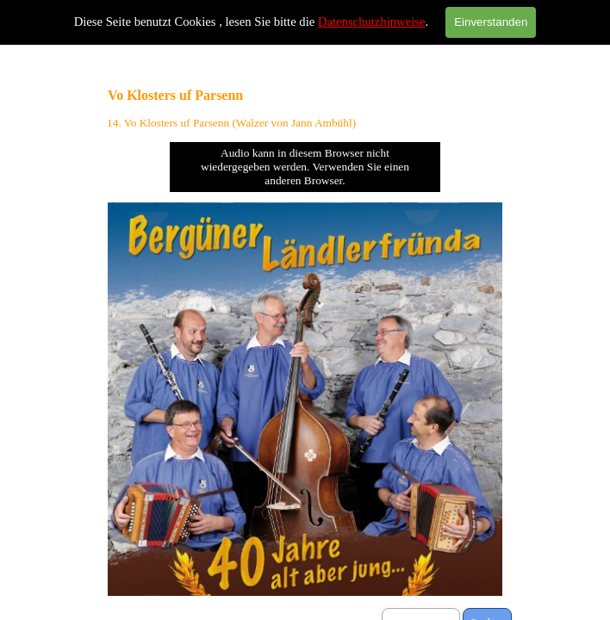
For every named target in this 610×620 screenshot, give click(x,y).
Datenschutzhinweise (372, 21)
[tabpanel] (305, 123)
